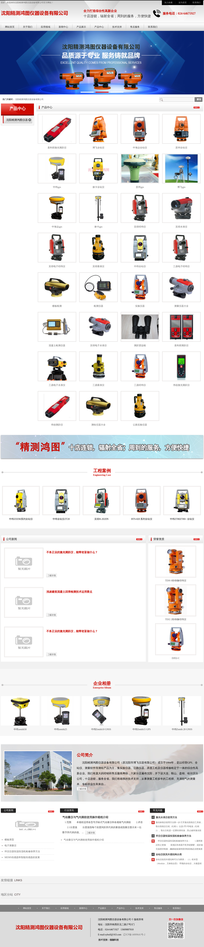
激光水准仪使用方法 (166, 818)
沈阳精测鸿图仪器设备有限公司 (29, 99)
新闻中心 (63, 27)
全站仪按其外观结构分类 (169, 855)
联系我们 (197, 2)
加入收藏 (168, 2)
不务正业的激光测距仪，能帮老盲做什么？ (72, 552)
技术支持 (117, 27)
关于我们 (27, 27)
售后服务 (135, 27)
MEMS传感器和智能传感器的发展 (22, 857)
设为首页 (183, 2)
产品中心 (99, 27)
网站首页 (9, 27)
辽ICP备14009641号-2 (134, 934)
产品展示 (81, 27)
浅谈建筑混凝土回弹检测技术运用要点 (69, 591)
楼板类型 (9, 839)
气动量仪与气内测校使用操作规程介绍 (85, 817)
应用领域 (45, 27)
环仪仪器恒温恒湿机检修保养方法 (22, 851)
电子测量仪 (10, 845)
